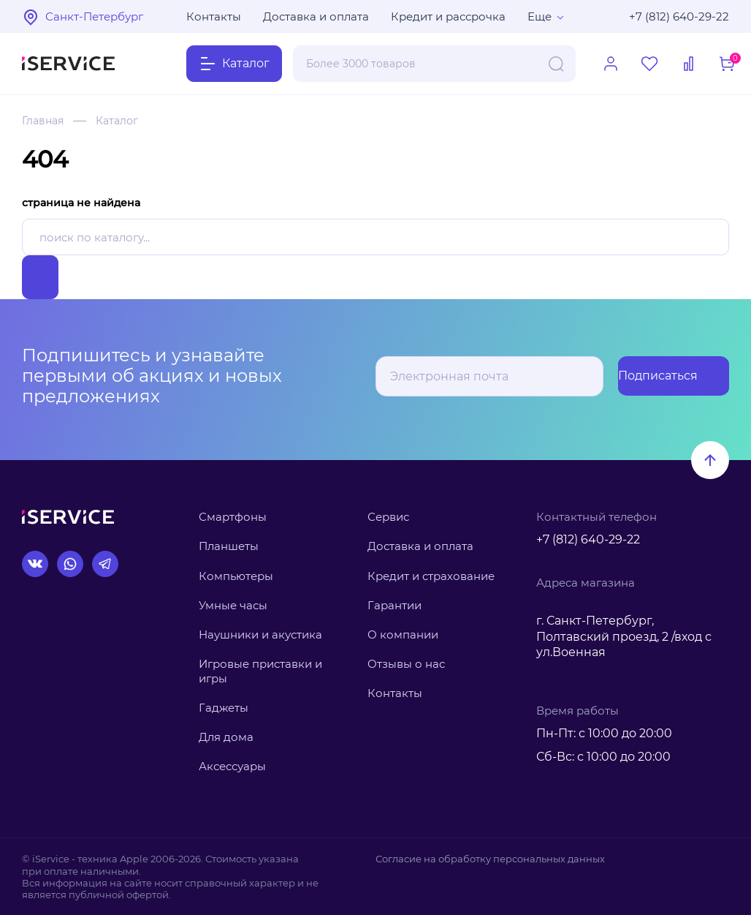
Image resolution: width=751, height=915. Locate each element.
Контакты (213, 16)
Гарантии (394, 605)
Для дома (226, 737)
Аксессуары (232, 766)
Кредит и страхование (431, 576)
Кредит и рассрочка (448, 16)
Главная (43, 120)
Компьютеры (236, 576)
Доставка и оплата (316, 16)
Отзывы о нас (406, 664)
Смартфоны (233, 517)
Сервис (388, 517)
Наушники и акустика (260, 634)
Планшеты (229, 546)
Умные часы (233, 605)
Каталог (117, 120)
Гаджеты (223, 708)
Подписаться (671, 376)
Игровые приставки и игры (260, 671)
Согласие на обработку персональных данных (490, 859)
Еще (539, 16)
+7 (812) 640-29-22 (679, 16)
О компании (402, 634)
